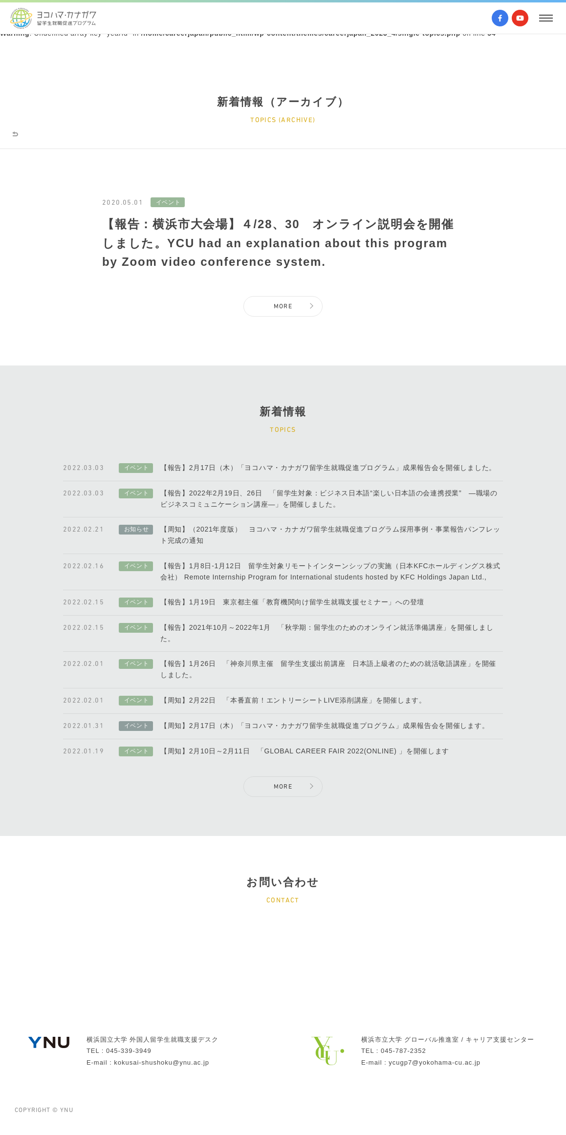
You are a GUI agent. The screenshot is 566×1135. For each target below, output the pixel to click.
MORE (283, 311)
